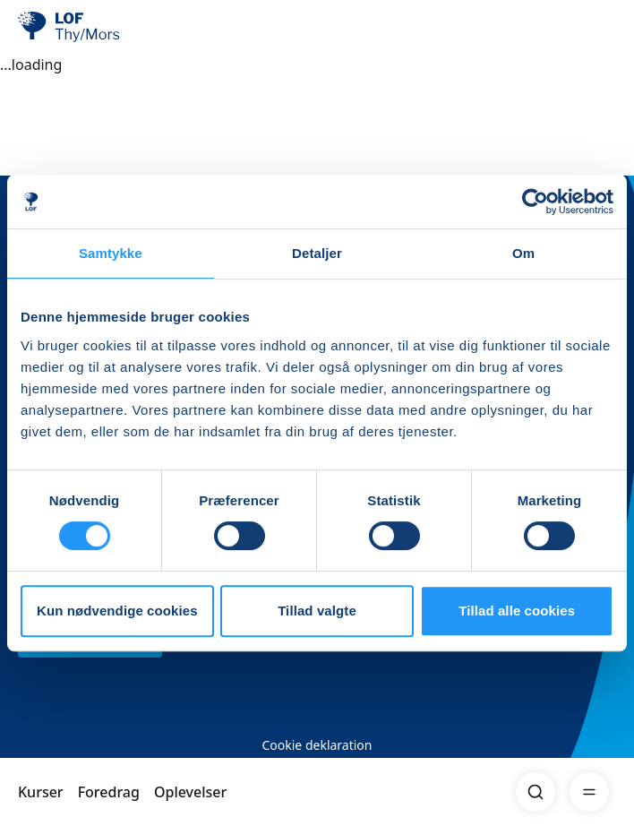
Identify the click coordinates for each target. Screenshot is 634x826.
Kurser (41, 792)
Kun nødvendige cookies (117, 610)
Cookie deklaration (316, 744)
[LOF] (108, 27)
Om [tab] (523, 253)
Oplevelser (190, 792)
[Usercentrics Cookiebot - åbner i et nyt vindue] (535, 201)
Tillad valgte (317, 610)
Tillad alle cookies (516, 610)
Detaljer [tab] (317, 253)
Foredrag (109, 792)
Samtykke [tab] (110, 253)
